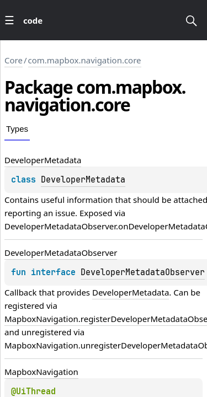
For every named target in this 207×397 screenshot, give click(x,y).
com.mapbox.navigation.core (84, 60)
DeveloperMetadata (83, 179)
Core (13, 60)
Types (17, 128)
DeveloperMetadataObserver (143, 272)
